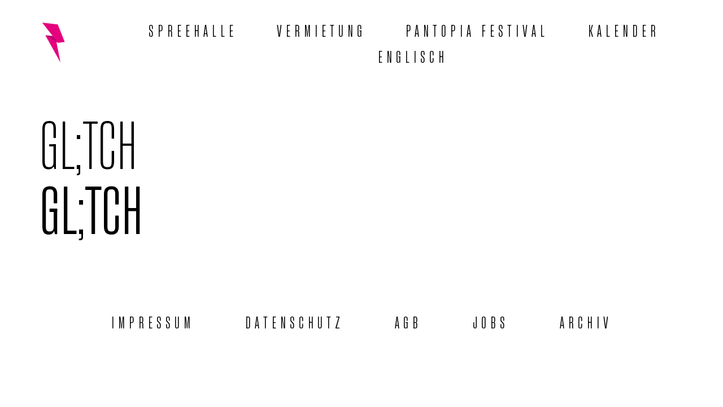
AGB (408, 321)
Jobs (491, 321)
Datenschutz (294, 321)
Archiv (586, 321)
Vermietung (321, 29)
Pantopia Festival (477, 29)
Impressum (152, 321)
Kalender (624, 29)
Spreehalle (193, 29)
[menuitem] (413, 55)
